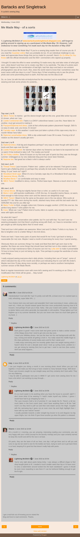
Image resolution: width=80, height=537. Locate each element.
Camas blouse (9, 191)
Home (40, 526)
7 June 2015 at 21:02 (41, 327)
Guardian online (18, 53)
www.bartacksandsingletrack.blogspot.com (42, 41)
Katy (10, 363)
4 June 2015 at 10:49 (23, 429)
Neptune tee (8, 159)
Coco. (5, 210)
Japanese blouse (10, 176)
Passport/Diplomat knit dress (15, 126)
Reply (11, 318)
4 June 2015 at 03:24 (24, 293)
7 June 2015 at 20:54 (41, 459)
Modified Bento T (10, 179)
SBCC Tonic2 (8, 116)
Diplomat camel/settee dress (15, 135)
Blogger (44, 535)
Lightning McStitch (22, 327)
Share (4, 280)
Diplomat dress (9, 145)
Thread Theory (9, 167)
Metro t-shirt (8, 193)
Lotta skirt (55, 249)
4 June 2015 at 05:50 (21, 363)
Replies (14, 323)
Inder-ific (12, 293)
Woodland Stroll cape (12, 174)
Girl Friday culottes (11, 155)
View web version (40, 531)
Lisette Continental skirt (13, 121)
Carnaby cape (9, 130)
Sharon (11, 429)
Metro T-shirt (8, 205)
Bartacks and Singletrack (23, 7)
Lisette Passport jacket (12, 150)
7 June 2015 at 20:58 (41, 391)
